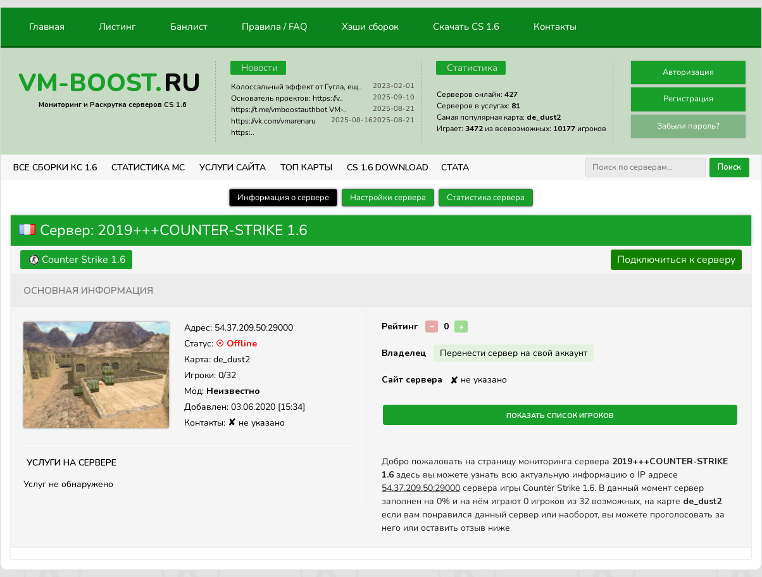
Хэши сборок (370, 26)
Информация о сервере (283, 197)
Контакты (555, 26)
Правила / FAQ (275, 26)
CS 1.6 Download (387, 168)
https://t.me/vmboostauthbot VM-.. (289, 110)
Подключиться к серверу (676, 260)
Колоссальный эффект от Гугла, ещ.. (296, 87)
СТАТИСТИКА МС (148, 168)
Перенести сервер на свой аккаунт (513, 353)
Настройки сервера (388, 197)
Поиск (729, 167)
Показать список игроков (560, 415)
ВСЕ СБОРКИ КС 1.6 (55, 168)
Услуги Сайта (232, 168)
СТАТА (455, 168)
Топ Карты (306, 168)
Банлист (189, 26)
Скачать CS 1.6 (466, 26)
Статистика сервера (486, 197)
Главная (47, 26)
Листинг (117, 26)
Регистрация (688, 99)
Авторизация (688, 72)
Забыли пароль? (688, 126)
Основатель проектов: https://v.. (287, 98)
